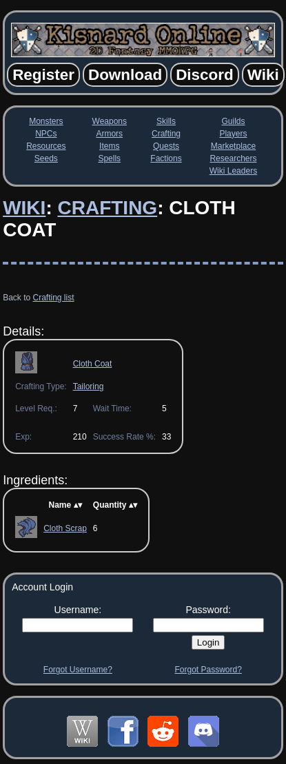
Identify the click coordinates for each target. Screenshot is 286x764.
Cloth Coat (92, 364)
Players (233, 133)
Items (109, 146)
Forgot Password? (207, 669)
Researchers (233, 158)
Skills (166, 121)
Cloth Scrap (65, 528)
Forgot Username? (77, 669)
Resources (45, 146)
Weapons (109, 121)
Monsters (46, 121)
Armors (109, 133)
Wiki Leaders (233, 171)
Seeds (46, 158)
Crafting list (53, 297)
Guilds (233, 121)
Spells (109, 158)
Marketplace (233, 146)
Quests (166, 146)
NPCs (46, 133)
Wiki (24, 207)
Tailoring (88, 386)
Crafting (166, 133)
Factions (165, 158)
